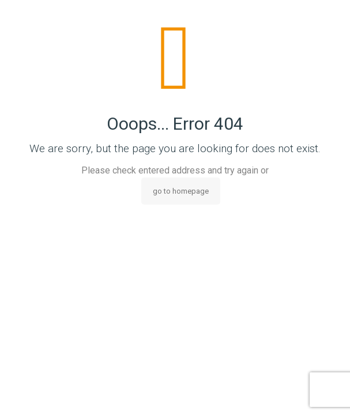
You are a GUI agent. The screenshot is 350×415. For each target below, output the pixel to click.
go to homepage (181, 191)
